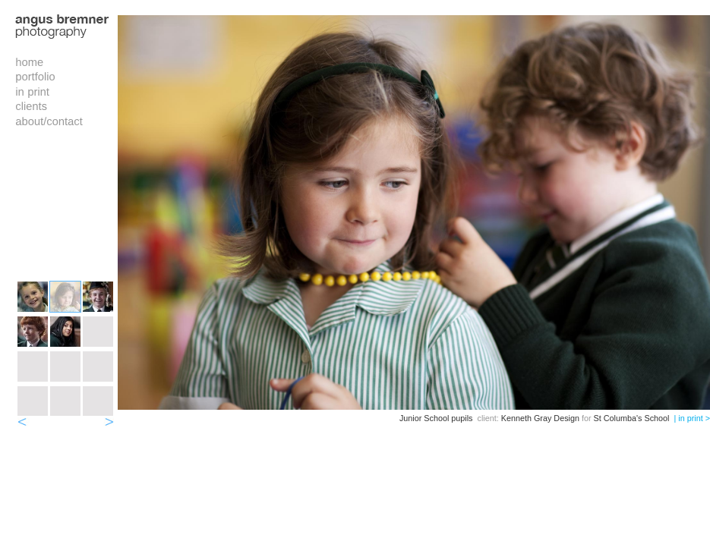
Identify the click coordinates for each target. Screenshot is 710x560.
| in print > (692, 418)
